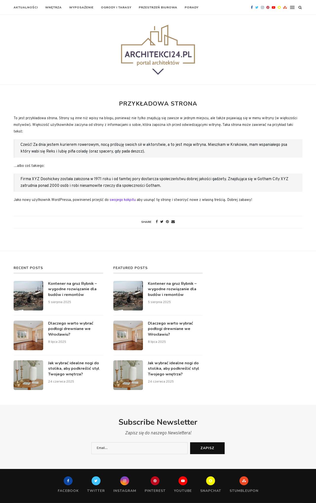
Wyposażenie (81, 7)
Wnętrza (53, 7)
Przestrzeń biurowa (158, 7)
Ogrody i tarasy (116, 7)
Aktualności (26, 7)
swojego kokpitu (123, 200)
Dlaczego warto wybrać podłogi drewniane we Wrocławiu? (70, 329)
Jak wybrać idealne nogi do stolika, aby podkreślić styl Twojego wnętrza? (73, 368)
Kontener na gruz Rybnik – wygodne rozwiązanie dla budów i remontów (72, 289)
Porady (191, 7)
